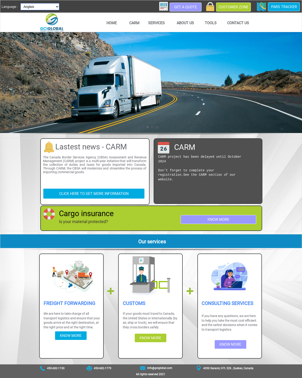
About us (185, 23)
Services (156, 23)
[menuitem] (112, 23)
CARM (134, 23)
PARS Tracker (284, 7)
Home (111, 23)
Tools (211, 23)
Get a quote (185, 7)
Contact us (238, 23)
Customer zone (233, 7)
